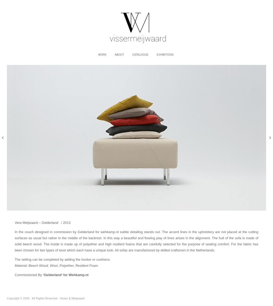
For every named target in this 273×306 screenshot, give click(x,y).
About (119, 54)
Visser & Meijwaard (136, 25)
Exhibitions (165, 54)
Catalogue (140, 54)
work (102, 54)
